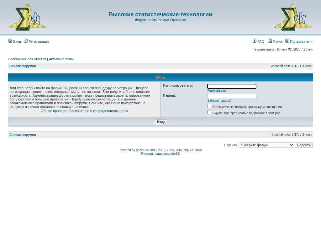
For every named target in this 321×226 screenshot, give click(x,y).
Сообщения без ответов (27, 59)
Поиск (275, 41)
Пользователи (299, 41)
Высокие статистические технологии (160, 14)
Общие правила (53, 111)
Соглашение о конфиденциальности (98, 111)
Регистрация (36, 41)
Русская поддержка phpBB (160, 153)
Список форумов (22, 66)
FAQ (258, 41)
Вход (14, 41)
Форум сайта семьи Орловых (160, 20)
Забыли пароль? (220, 100)
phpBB (140, 150)
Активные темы (61, 59)
